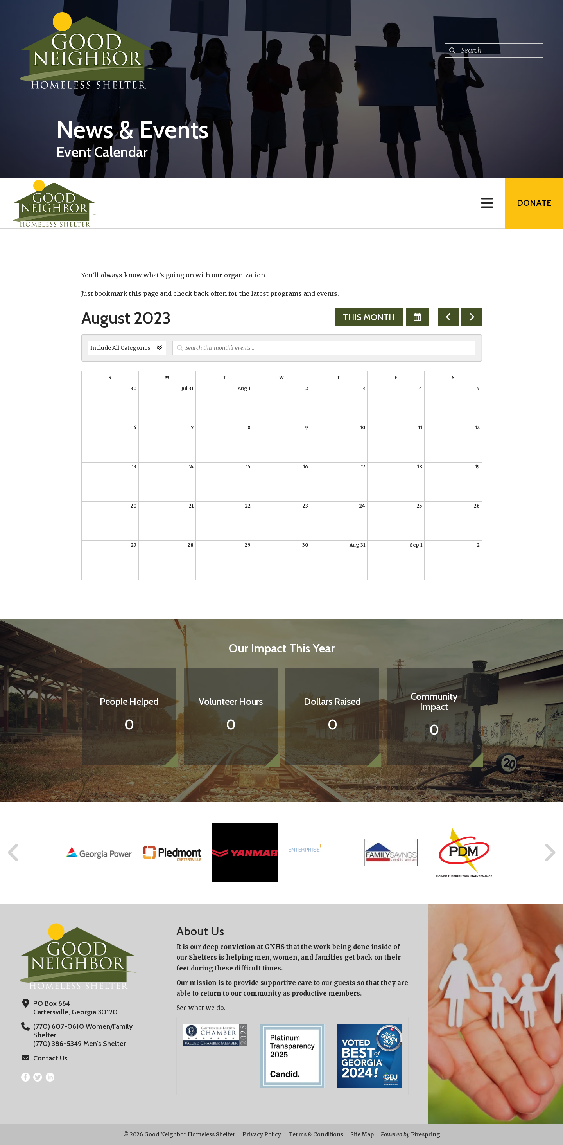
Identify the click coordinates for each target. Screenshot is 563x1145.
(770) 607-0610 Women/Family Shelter (83, 1030)
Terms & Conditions (316, 1134)
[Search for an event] (323, 348)
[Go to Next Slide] (549, 852)
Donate (534, 203)
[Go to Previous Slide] (13, 852)
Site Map (362, 1134)
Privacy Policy (261, 1134)
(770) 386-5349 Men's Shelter (79, 1043)
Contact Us (50, 1058)
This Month (369, 317)
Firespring (425, 1134)
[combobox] (494, 50)
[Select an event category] (127, 348)
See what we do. (201, 1008)
